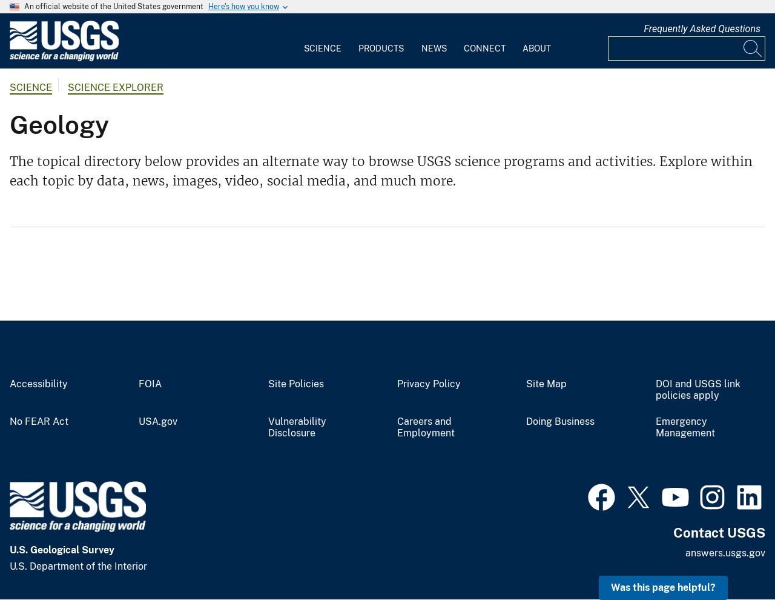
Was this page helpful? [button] (663, 587)
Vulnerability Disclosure (297, 427)
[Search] (753, 48)
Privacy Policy (429, 384)
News (434, 48)
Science (322, 48)
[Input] (686, 48)
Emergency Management (685, 427)
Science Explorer (115, 87)
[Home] (64, 58)
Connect (485, 48)
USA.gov (158, 421)
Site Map (546, 384)
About (537, 48)
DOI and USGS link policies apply (698, 390)
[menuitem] (322, 41)
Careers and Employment (426, 427)
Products (381, 48)
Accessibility (39, 384)
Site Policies (296, 384)
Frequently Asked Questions (702, 29)
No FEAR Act (39, 421)
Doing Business (560, 421)
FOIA (150, 384)
